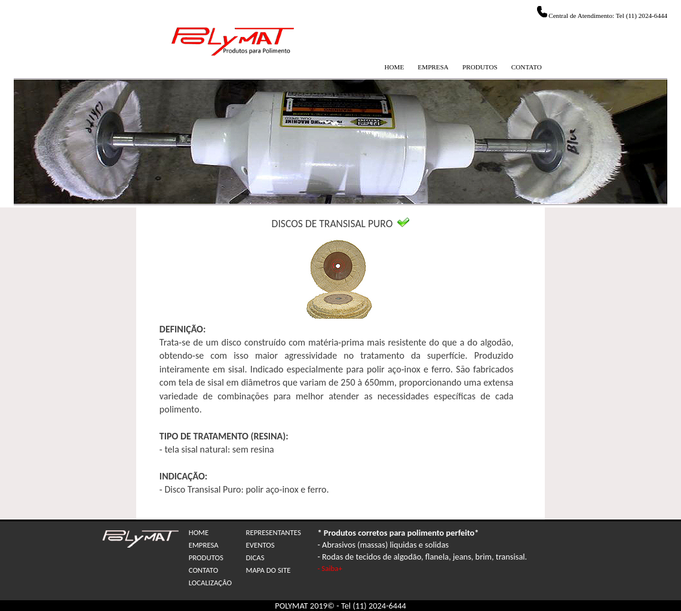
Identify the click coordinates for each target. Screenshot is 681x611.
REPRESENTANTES (273, 532)
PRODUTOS (480, 67)
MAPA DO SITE (268, 570)
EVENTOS (260, 544)
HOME (394, 67)
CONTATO (526, 67)
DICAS (255, 557)
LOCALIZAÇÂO (210, 582)
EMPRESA (433, 67)
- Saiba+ (329, 568)
